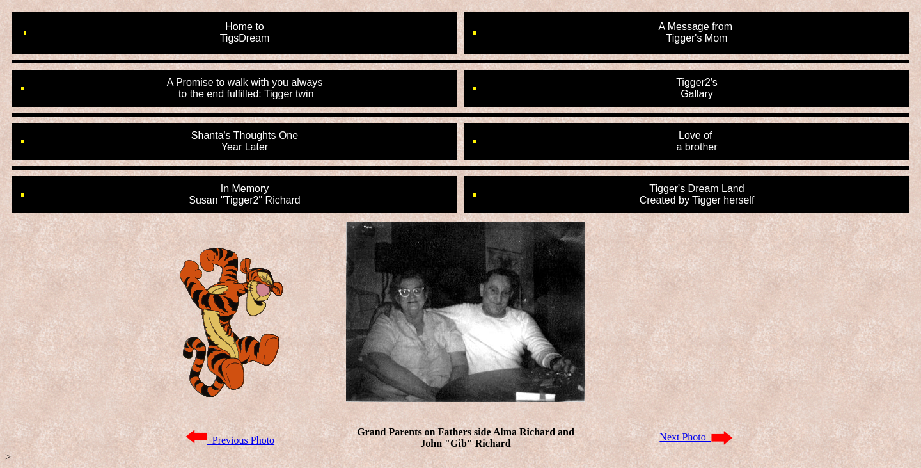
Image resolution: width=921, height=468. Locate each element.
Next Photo (695, 437)
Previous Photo (229, 440)
